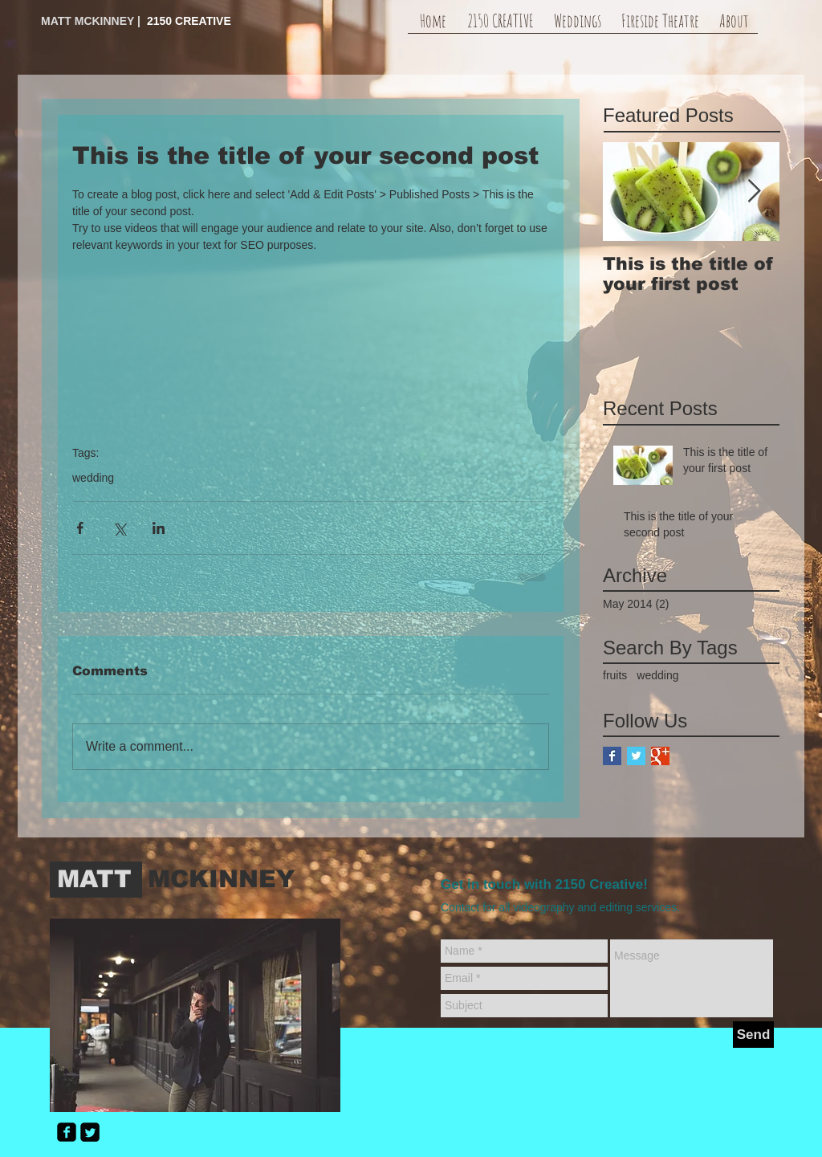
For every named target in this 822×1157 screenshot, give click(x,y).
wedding (93, 477)
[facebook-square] (66, 1132)
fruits (615, 675)
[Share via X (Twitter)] (119, 528)
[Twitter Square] (90, 1132)
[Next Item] (754, 191)
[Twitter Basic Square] (636, 756)
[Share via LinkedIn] (158, 528)
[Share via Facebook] (79, 528)
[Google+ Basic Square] (660, 756)
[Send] (753, 1034)
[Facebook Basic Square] (612, 756)
